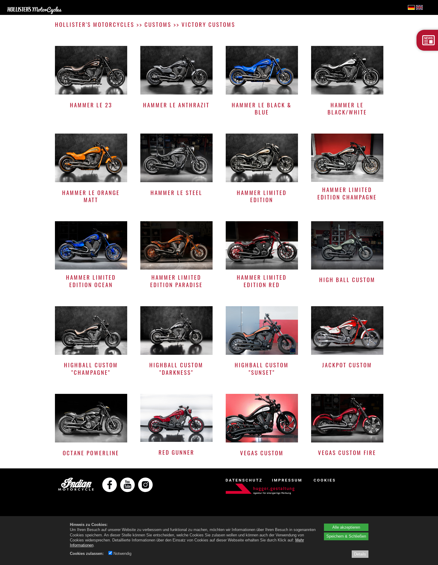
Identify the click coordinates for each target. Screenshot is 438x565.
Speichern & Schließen (346, 536)
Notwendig (119, 553)
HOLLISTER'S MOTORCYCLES (94, 24)
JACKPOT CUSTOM (347, 365)
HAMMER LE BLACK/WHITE (347, 108)
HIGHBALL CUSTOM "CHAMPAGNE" (91, 368)
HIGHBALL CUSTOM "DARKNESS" (176, 368)
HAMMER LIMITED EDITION (262, 196)
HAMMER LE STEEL (176, 192)
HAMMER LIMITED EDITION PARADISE (176, 280)
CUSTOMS (158, 24)
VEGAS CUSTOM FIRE (347, 452)
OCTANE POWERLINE (91, 453)
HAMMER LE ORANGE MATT (91, 196)
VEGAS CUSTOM (262, 453)
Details (360, 554)
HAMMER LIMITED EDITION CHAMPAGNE (347, 193)
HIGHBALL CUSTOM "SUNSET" (262, 368)
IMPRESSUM (287, 480)
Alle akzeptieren (346, 527)
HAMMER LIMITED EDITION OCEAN (91, 280)
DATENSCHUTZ (244, 480)
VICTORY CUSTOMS (208, 24)
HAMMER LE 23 (91, 105)
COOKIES (324, 480)
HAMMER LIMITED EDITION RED (262, 280)
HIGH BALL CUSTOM (347, 279)
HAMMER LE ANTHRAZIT (176, 105)
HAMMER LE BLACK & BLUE (262, 108)
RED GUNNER (176, 452)
